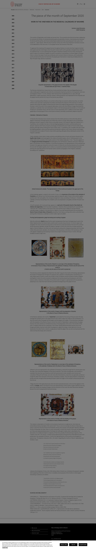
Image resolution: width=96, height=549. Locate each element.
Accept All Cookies (83, 544)
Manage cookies (64, 544)
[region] (48, 544)
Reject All (73, 544)
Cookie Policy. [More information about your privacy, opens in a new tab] (5, 547)
